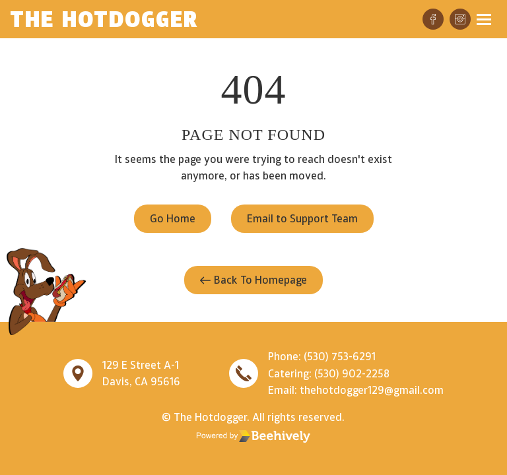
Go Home (172, 218)
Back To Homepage (253, 279)
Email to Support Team (302, 218)
